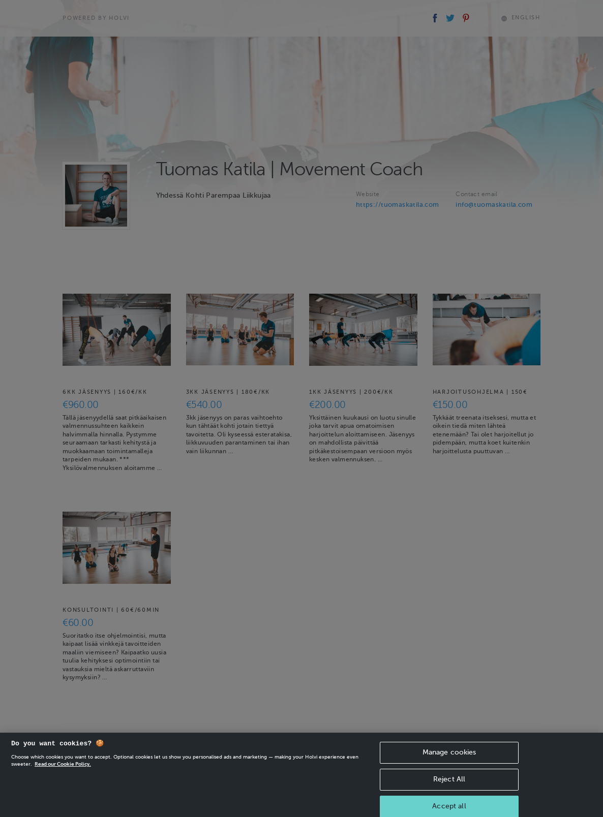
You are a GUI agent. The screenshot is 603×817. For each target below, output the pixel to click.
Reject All (449, 784)
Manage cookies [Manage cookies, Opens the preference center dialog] (449, 757)
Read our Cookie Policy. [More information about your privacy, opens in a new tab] (63, 768)
